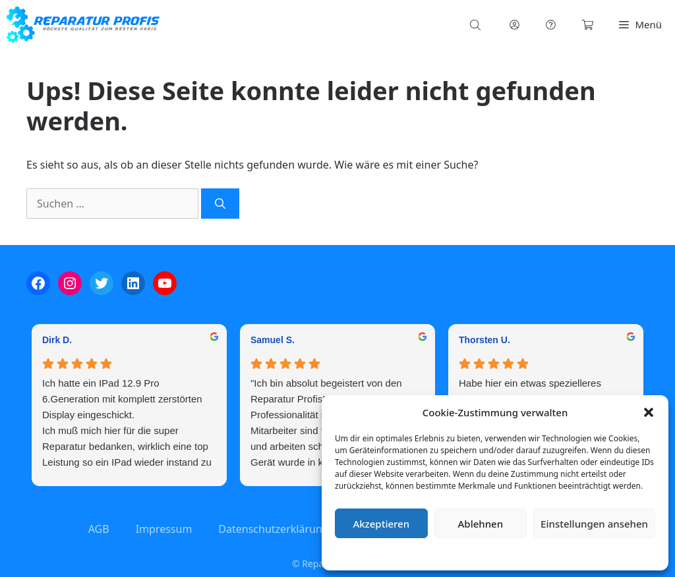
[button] (648, 412)
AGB (98, 529)
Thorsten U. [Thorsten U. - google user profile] (484, 340)
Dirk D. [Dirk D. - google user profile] (57, 340)
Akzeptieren (381, 523)
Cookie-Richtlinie (426, 553)
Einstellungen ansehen (594, 523)
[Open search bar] (476, 25)
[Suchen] (220, 203)
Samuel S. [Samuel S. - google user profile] (272, 340)
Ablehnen (481, 523)
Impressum (573, 553)
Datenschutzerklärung (504, 553)
